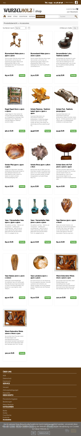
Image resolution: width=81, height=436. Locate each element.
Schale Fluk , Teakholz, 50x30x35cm (64, 110)
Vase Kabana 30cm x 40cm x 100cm (14, 277)
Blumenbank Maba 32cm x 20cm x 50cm (40, 55)
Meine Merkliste (8, 404)
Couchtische (23, 16)
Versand (5, 387)
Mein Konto (69, 2)
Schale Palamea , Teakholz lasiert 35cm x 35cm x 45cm (40, 111)
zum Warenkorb (72, 12)
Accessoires (40, 16)
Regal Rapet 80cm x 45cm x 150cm (14, 110)
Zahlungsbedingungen (10, 390)
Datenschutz (7, 378)
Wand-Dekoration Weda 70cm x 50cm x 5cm (65, 277)
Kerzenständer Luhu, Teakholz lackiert (64, 55)
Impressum (6, 381)
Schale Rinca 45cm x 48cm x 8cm (40, 166)
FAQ (4, 3)
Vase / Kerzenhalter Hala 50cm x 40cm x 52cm (40, 221)
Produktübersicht (10, 23)
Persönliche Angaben (10, 399)
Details (22, 75)
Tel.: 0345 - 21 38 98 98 (54, 3)
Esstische (32, 16)
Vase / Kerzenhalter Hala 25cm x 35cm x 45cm (14, 221)
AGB (4, 375)
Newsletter (6, 393)
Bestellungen (7, 402)
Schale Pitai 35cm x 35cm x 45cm (14, 166)
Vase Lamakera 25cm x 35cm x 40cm (39, 277)
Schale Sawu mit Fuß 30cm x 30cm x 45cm (64, 166)
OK (33, 433)
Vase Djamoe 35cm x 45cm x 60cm (66, 221)
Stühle (15, 16)
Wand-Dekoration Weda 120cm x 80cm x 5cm (14, 332)
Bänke (10, 16)
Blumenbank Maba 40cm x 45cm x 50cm (14, 55)
